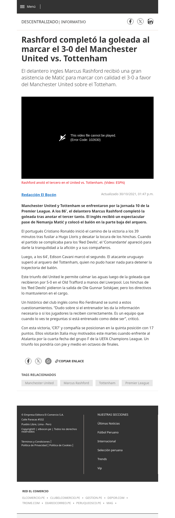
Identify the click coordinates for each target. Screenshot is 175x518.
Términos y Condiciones (35, 441)
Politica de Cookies (60, 445)
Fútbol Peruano (108, 432)
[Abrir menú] (31, 6)
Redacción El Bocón (38, 194)
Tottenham (107, 383)
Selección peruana (110, 450)
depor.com (116, 498)
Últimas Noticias (109, 423)
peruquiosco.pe (88, 503)
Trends (102, 459)
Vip (100, 468)
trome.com (31, 503)
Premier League (137, 383)
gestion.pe (93, 498)
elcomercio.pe (33, 498)
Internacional (107, 441)
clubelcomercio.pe (65, 498)
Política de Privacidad (34, 445)
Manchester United (39, 383)
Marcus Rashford (76, 383)
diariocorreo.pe (58, 503)
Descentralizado (39, 21)
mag (109, 503)
